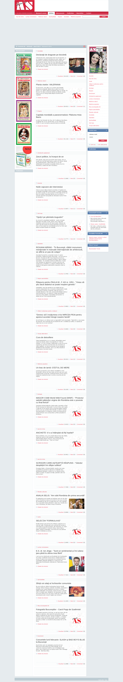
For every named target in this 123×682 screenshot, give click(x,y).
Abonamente (60, 13)
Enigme (60, 16)
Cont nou (93, 144)
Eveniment (40, 636)
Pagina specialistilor (43, 278)
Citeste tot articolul (43, 69)
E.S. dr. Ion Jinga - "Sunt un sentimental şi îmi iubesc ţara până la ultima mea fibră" (59, 552)
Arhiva (51, 13)
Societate (40, 51)
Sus (106, 679)
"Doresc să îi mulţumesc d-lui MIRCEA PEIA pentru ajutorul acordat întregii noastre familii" (59, 316)
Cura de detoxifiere (44, 337)
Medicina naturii (42, 16)
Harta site (101, 679)
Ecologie (40, 394)
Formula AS (21, 46)
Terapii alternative (43, 333)
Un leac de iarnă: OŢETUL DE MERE (52, 368)
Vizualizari (63, 76)
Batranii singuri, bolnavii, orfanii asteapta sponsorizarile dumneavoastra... (98, 239)
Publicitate (70, 13)
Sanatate (66, 16)
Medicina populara (76, 16)
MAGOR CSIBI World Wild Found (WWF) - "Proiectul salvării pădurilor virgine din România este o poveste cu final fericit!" (59, 400)
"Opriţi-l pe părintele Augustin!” (49, 217)
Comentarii (81, 76)
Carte (39, 517)
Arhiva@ (29, 46)
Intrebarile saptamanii (44, 152)
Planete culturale (42, 491)
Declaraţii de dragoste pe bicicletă (51, 55)
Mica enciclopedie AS (43, 605)
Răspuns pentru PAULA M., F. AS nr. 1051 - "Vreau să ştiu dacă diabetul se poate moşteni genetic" (60, 283)
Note (72, 76)
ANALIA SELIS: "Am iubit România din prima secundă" (60, 495)
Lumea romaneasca (31, 16)
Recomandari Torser (94, 248)
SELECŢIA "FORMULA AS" (48, 521)
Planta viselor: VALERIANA (48, 84)
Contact (88, 13)
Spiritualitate (52, 16)
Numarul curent (41, 13)
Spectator (40, 243)
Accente (40, 183)
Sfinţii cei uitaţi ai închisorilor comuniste (53, 583)
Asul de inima (20, 16)
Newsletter (80, 13)
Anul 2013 (37, 46)
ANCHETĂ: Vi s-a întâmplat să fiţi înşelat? (55, 433)
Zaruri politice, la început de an (50, 157)
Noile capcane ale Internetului (49, 187)
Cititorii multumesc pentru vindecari (47, 311)
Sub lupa (40, 213)
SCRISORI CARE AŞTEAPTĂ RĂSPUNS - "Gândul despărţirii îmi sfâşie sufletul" (59, 464)
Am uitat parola (102, 144)
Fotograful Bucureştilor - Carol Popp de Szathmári (58, 609)
